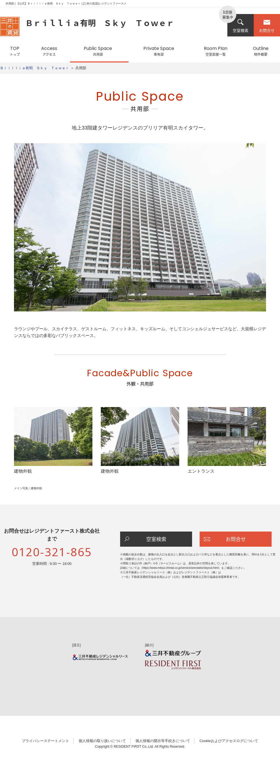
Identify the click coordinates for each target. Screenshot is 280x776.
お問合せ (267, 26)
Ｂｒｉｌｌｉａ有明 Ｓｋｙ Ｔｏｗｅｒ (34, 68)
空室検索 (240, 26)
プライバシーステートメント (45, 741)
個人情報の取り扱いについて (102, 741)
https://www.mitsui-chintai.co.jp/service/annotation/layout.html (180, 567)
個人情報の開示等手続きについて (163, 741)
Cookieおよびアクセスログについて (228, 741)
